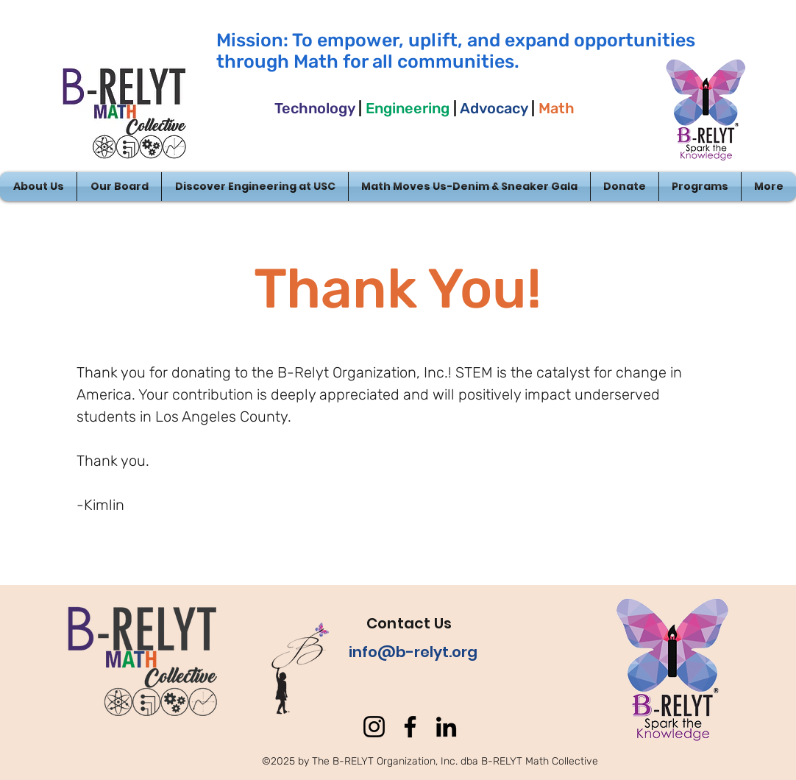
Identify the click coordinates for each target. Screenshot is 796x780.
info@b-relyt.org (413, 652)
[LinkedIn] (446, 726)
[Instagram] (374, 726)
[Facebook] (410, 726)
